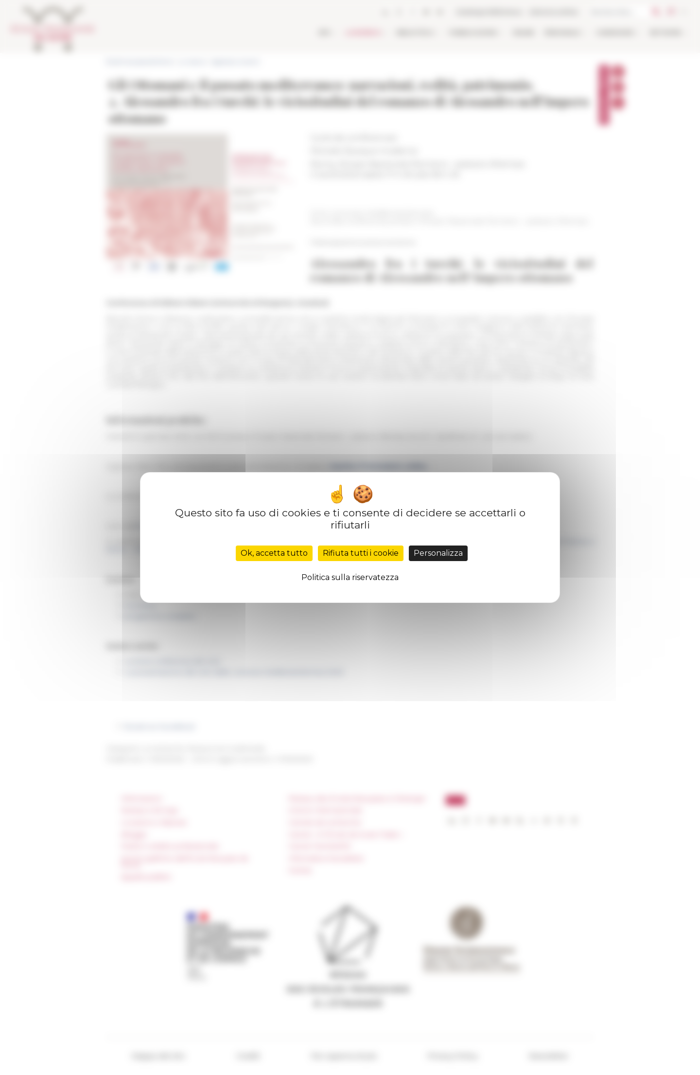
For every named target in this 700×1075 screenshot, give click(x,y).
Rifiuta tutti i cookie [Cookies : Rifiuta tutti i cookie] (361, 553)
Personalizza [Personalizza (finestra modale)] (438, 553)
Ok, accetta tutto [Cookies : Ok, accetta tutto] (274, 553)
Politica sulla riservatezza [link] (350, 577)
